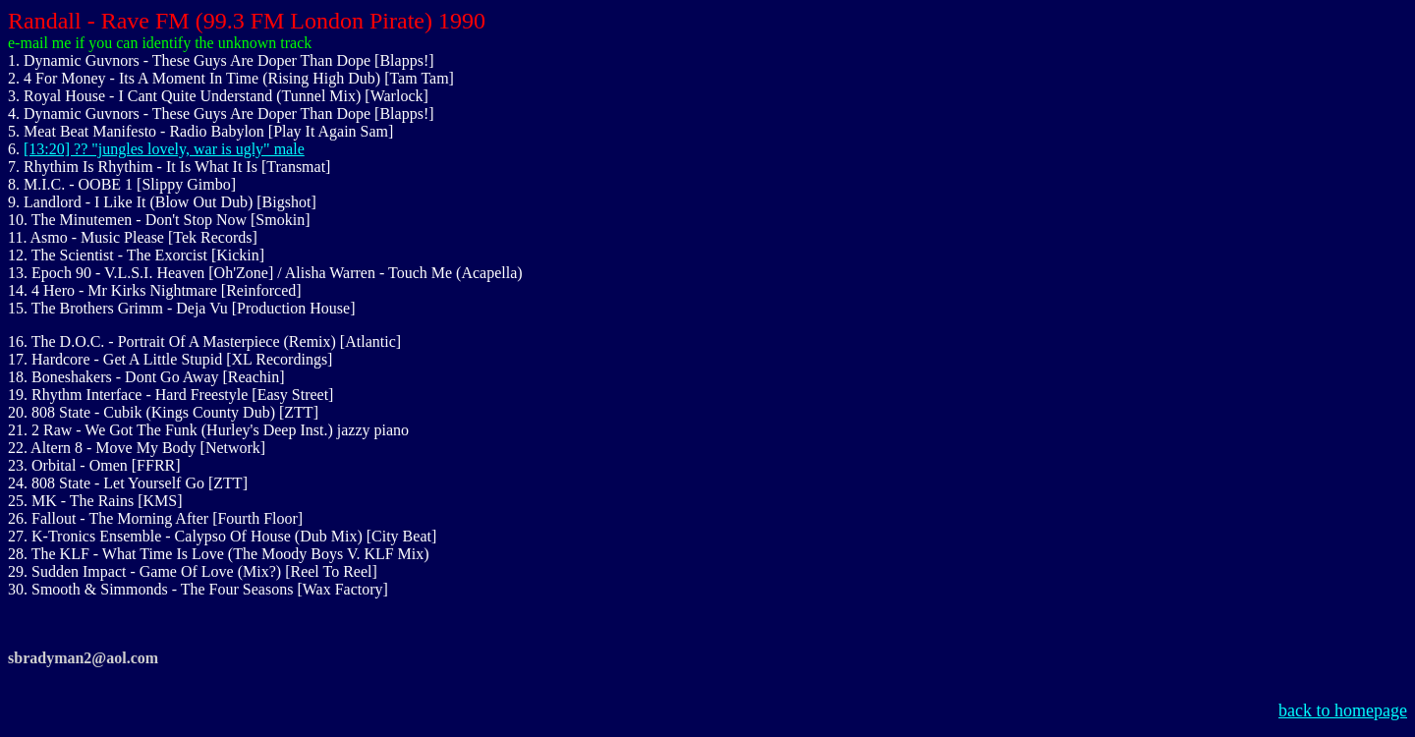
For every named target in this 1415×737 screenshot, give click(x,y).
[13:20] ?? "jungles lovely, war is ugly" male (164, 149)
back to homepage (1342, 710)
